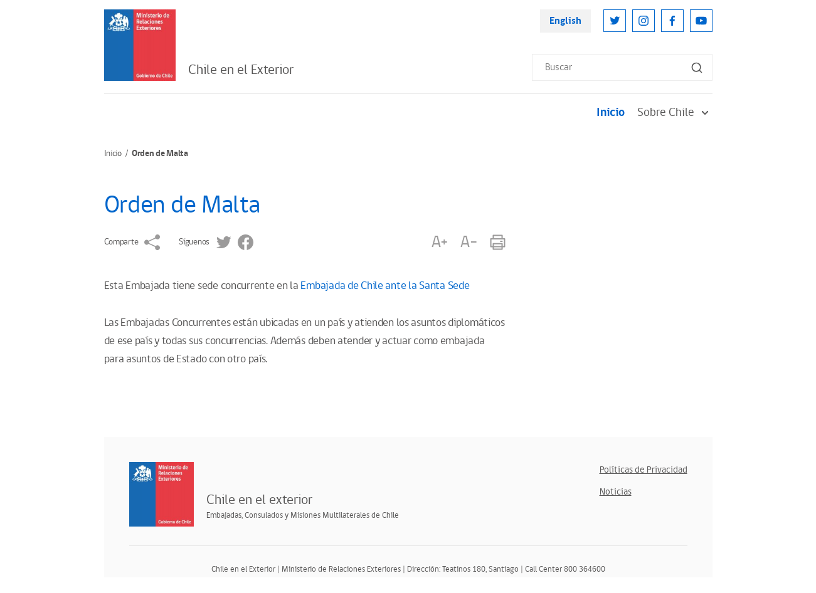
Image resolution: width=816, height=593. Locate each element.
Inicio (610, 112)
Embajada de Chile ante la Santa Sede (384, 286)
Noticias (616, 491)
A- (468, 242)
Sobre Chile (675, 112)
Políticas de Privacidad (643, 469)
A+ (440, 242)
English (565, 21)
